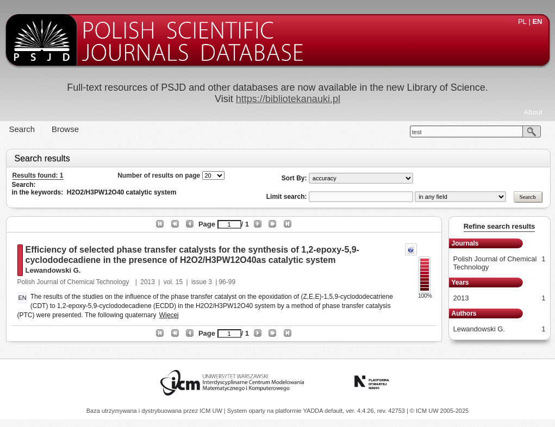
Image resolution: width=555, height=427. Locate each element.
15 (179, 282)
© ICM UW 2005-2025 (439, 410)
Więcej (169, 315)
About (533, 112)
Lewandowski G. (53, 270)
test (417, 132)
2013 (147, 282)
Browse (65, 129)
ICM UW (211, 410)
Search (22, 129)
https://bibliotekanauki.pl (288, 98)
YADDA (314, 410)
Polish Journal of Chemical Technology (74, 282)
